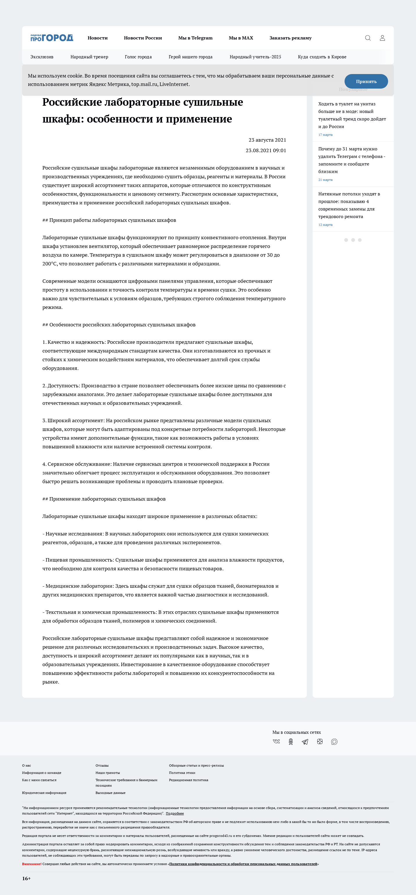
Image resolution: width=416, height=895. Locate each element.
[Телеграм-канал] (305, 741)
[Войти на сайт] (382, 38)
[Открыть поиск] (368, 38)
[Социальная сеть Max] (334, 741)
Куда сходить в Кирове (322, 57)
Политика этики (182, 772)
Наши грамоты (108, 772)
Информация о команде (41, 772)
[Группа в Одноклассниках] (291, 741)
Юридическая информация (44, 792)
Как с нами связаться (39, 780)
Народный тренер (89, 57)
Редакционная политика (188, 780)
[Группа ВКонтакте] (276, 741)
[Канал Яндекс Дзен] (320, 741)
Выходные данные (110, 792)
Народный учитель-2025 (255, 57)
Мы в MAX (241, 38)
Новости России (143, 38)
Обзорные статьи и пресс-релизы (196, 765)
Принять (366, 81)
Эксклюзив (42, 57)
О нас (26, 765)
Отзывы (102, 765)
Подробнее (175, 813)
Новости (98, 38)
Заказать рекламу (290, 38)
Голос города (138, 57)
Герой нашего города (191, 57)
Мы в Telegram (195, 38)
